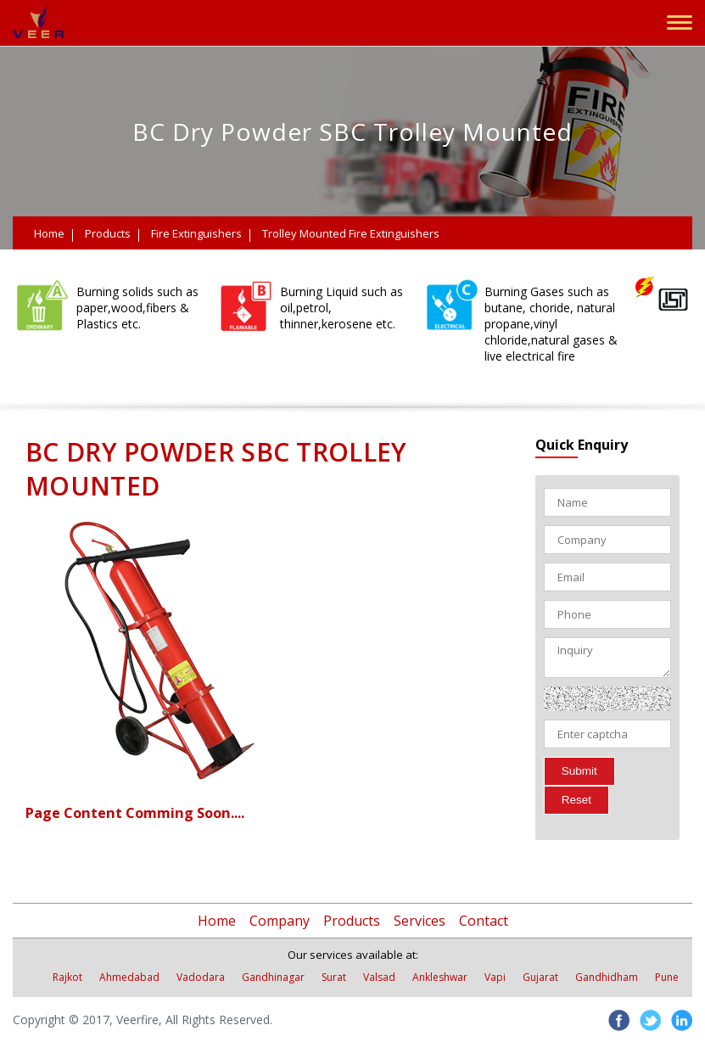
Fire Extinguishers (196, 233)
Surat (334, 977)
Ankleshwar (439, 977)
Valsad (379, 977)
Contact (483, 920)
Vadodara (200, 977)
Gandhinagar (273, 977)
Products (108, 233)
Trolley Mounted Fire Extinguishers (350, 233)
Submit (579, 771)
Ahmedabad (129, 977)
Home (49, 233)
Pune (667, 977)
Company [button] (279, 920)
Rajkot (67, 977)
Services (419, 920)
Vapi (495, 977)
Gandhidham (606, 977)
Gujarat (540, 977)
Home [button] (217, 920)
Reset (576, 799)
